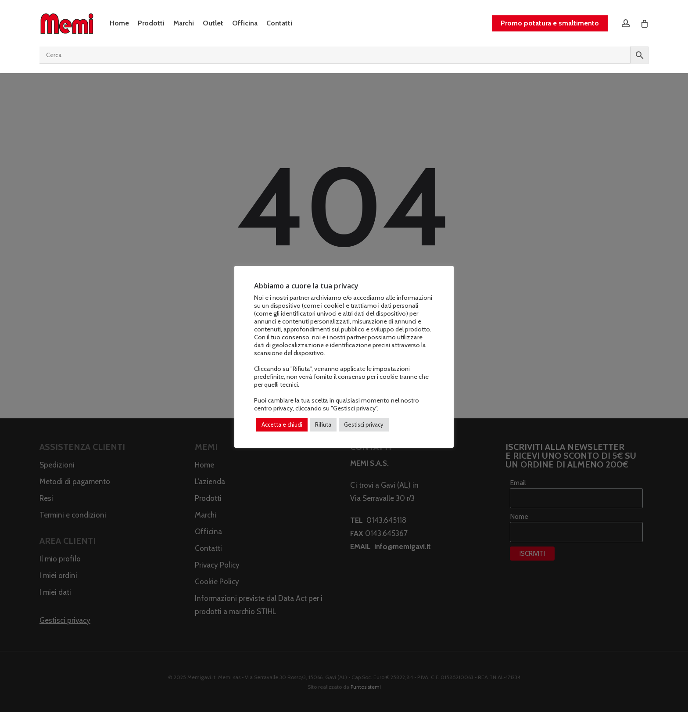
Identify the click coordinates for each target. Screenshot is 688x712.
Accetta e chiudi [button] (282, 424)
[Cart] (644, 23)
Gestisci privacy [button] (363, 424)
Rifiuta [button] (323, 424)
